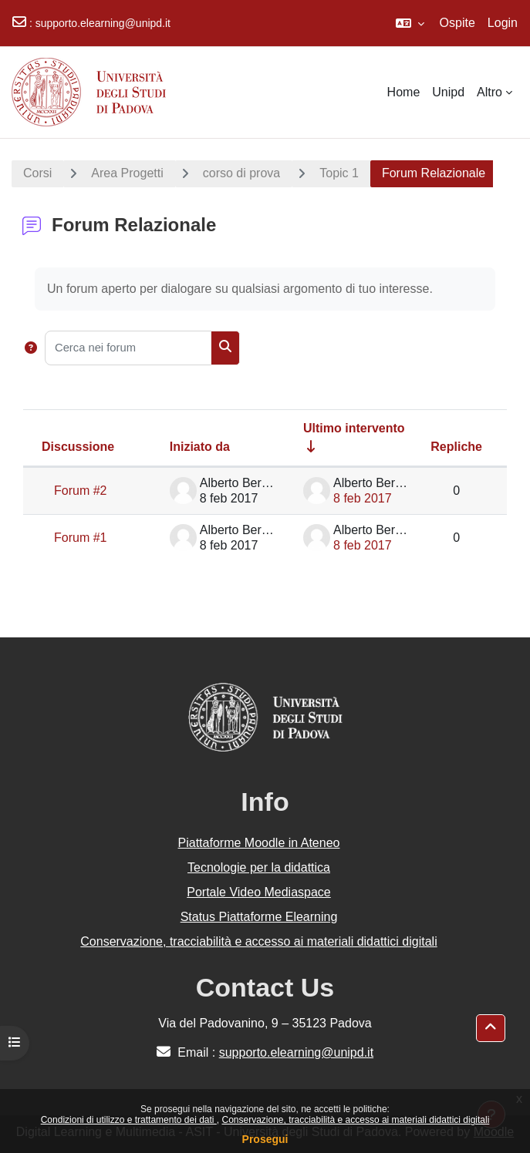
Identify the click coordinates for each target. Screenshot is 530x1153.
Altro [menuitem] (489, 92)
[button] (410, 23)
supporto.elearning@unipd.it (102, 23)
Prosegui (265, 1139)
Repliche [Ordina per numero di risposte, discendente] (456, 446)
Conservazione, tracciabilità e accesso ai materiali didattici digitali (355, 1119)
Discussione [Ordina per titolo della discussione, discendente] (78, 446)
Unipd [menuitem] (448, 92)
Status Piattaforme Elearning (259, 916)
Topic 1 (339, 173)
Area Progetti (127, 173)
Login (503, 22)
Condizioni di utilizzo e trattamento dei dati (129, 1119)
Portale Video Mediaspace (259, 892)
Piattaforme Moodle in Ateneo (259, 842)
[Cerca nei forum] (128, 348)
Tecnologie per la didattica (258, 867)
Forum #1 (80, 537)
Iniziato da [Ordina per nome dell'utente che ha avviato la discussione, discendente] (200, 446)
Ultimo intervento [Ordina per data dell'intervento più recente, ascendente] (354, 428)
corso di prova (242, 173)
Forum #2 (80, 490)
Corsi (37, 173)
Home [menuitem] (403, 92)
